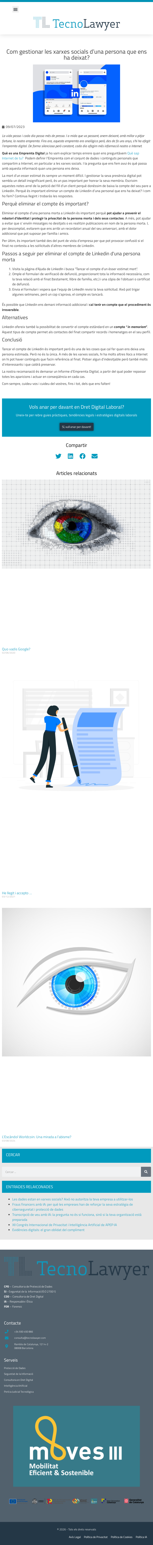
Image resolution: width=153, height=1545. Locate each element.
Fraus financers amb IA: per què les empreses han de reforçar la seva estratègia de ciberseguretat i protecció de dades (72, 1207)
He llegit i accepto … (17, 893)
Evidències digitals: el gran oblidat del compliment (48, 1229)
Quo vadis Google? (16, 649)
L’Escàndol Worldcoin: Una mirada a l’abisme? (36, 1137)
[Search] (146, 1172)
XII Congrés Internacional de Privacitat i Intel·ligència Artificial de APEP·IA (64, 1224)
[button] (15, 9)
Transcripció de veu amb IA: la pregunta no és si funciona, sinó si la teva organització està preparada (77, 1217)
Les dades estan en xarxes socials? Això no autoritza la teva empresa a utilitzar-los (72, 1199)
